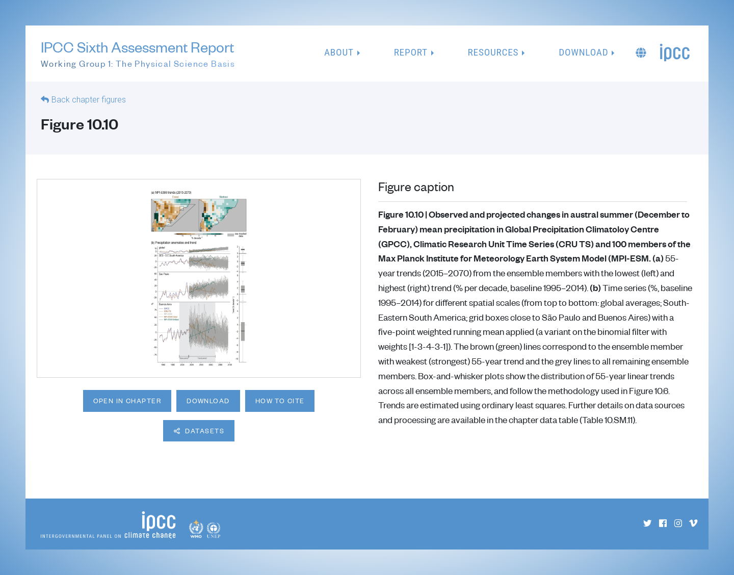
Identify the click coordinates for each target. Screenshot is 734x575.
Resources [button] (493, 52)
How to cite (280, 401)
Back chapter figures (88, 99)
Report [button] (411, 52)
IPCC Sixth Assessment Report (138, 54)
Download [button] (583, 52)
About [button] (339, 52)
